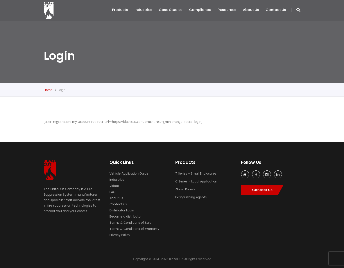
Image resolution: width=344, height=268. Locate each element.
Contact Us (262, 189)
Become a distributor (125, 216)
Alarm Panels (185, 189)
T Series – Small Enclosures (195, 173)
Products (120, 9)
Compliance (200, 9)
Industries (143, 9)
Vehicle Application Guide (129, 173)
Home (48, 90)
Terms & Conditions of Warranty (134, 229)
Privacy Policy (119, 235)
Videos (114, 186)
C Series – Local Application (196, 181)
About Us (251, 9)
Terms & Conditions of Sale (130, 222)
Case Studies (171, 9)
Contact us (276, 9)
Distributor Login (121, 210)
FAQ (112, 192)
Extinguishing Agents (191, 197)
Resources (227, 9)
